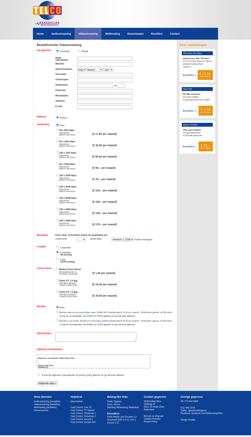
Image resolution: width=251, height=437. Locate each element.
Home (40, 33)
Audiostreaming (61, 33)
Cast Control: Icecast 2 (82, 421)
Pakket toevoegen (143, 239)
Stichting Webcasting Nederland (123, 409)
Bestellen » (189, 75)
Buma (117, 406)
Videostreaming (88, 33)
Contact (175, 33)
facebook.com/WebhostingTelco (207, 415)
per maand (205, 75)
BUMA (90, 316)
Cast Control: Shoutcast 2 (83, 418)
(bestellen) (55, 403)
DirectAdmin (77, 403)
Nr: (115, 85)
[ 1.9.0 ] (132, 421)
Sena (109, 406)
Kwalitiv (192, 421)
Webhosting (112, 33)
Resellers (157, 33)
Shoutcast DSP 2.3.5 (117, 421)
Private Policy (150, 423)
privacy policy (85, 376)
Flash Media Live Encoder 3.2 (122, 418)
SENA (100, 316)
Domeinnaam (135, 33)
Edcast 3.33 (113, 424)
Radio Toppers (114, 403)
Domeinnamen (41, 412)
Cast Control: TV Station (82, 412)
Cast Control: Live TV (81, 409)
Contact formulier (152, 420)
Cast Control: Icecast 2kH (83, 424)
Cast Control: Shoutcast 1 (83, 415)
